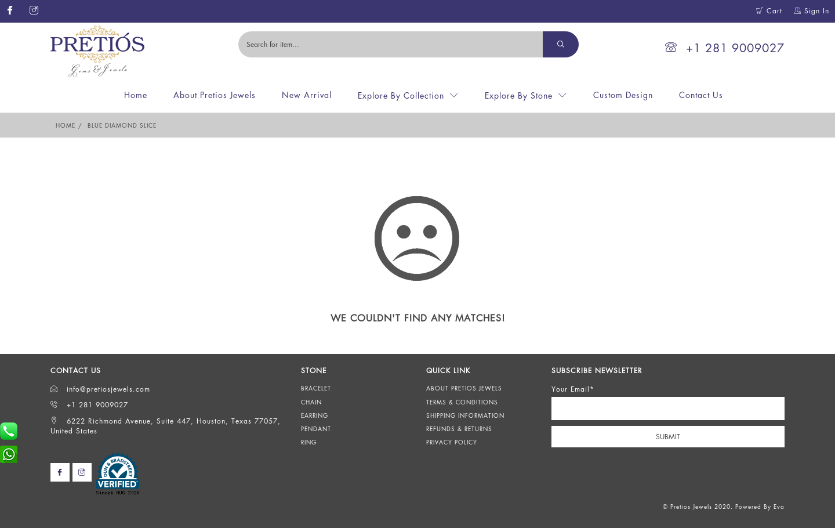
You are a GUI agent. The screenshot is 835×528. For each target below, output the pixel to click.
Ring (309, 442)
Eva (779, 506)
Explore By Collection (401, 95)
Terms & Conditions (462, 402)
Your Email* (572, 389)
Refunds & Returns (459, 429)
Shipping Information (465, 415)
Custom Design (623, 94)
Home (135, 94)
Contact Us (701, 94)
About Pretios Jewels (214, 94)
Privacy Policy (451, 442)
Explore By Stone (519, 95)
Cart (769, 11)
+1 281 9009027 (725, 48)
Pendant (316, 429)
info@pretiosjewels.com (100, 389)
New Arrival (307, 94)
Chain (311, 402)
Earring (314, 415)
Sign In (811, 11)
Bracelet (316, 388)
